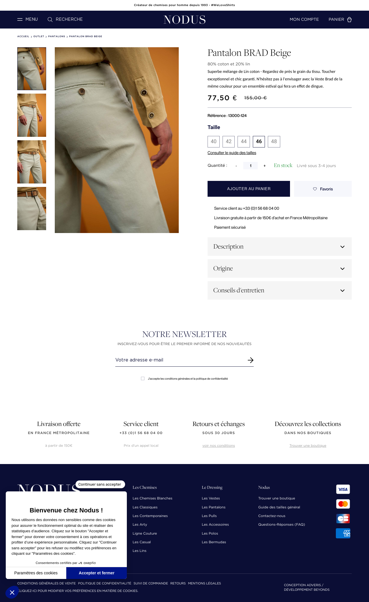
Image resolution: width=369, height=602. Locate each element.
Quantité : (217, 166)
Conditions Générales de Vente (46, 583)
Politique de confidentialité (104, 583)
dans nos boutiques (307, 433)
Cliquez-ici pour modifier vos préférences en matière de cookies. (77, 591)
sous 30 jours (218, 433)
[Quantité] (250, 165)
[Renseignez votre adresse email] (179, 360)
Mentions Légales (204, 583)
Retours (178, 583)
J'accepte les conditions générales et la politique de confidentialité (184, 378)
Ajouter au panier (249, 188)
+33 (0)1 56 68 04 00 (141, 433)
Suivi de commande (150, 583)
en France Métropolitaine (59, 433)
